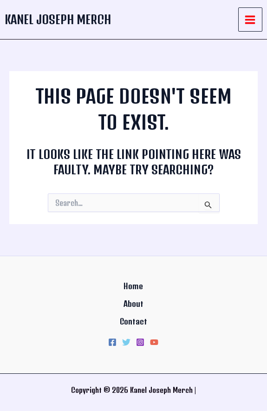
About (133, 303)
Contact (133, 321)
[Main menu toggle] (250, 19)
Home (133, 286)
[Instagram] (140, 342)
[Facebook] (112, 342)
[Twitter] (126, 342)
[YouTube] (154, 342)
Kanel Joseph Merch (58, 19)
